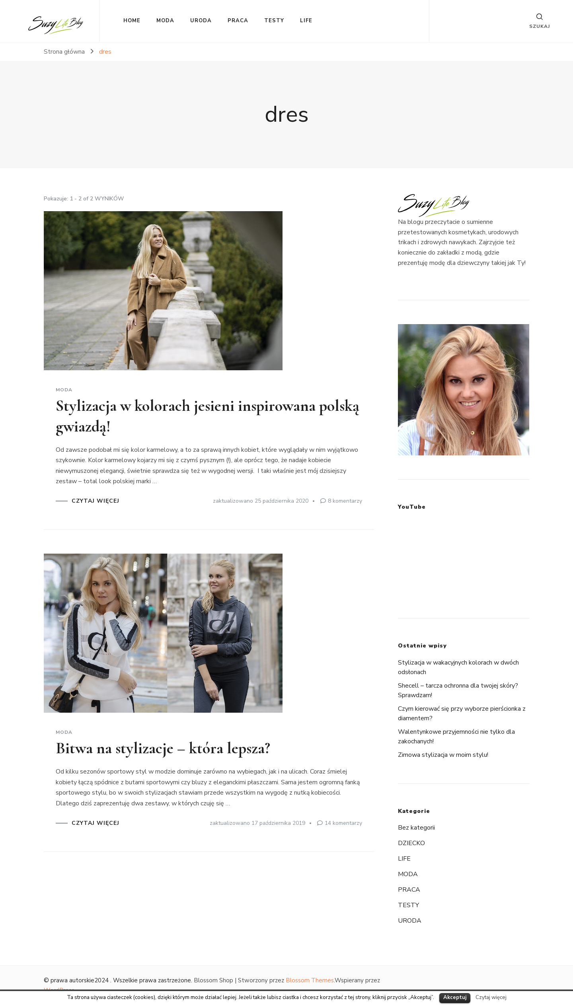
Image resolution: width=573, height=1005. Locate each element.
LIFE (306, 20)
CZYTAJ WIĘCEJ (95, 501)
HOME (131, 20)
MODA (165, 20)
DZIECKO (411, 843)
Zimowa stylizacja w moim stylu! (443, 754)
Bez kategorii (416, 827)
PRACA (238, 20)
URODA (201, 20)
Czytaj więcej (491, 997)
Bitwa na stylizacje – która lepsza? (163, 748)
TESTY (274, 20)
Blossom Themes (310, 980)
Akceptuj (454, 997)
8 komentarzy (345, 501)
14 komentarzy (343, 823)
